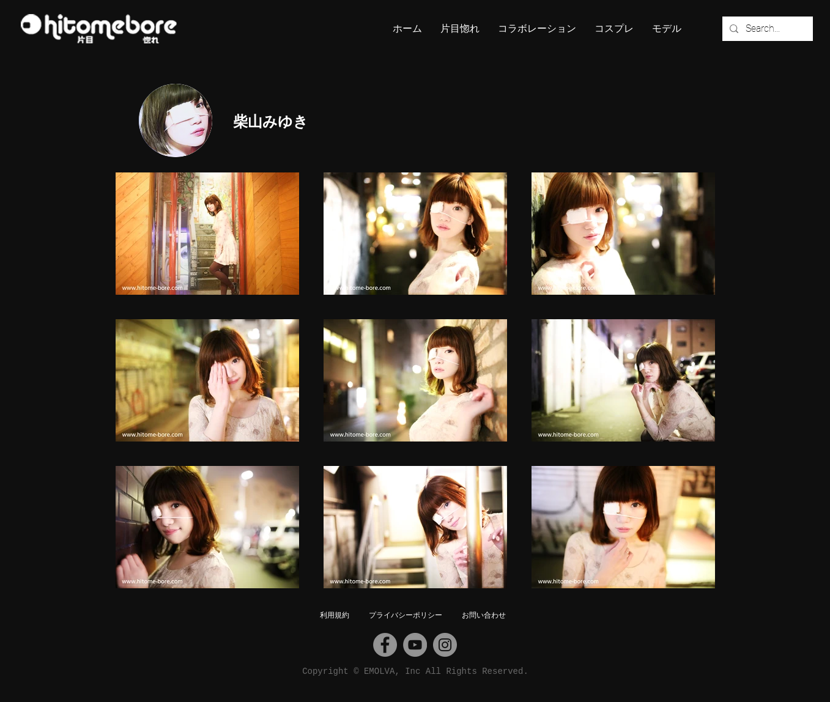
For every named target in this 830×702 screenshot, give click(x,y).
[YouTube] (415, 645)
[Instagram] (445, 645)
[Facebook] (385, 645)
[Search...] (766, 29)
